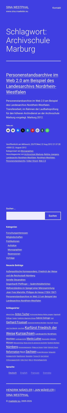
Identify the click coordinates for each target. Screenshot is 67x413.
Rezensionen (14, 253)
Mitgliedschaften (14, 237)
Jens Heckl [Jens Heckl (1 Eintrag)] (21, 328)
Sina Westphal (17, 7)
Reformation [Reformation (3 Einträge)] (13, 351)
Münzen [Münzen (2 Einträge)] (9, 342)
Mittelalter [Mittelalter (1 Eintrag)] (53, 339)
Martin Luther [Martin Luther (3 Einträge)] (34, 338)
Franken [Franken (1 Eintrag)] (14, 318)
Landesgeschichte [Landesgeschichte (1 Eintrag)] (21, 339)
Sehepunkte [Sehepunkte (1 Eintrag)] (52, 352)
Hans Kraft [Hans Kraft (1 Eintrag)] (50, 323)
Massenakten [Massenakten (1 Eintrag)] (46, 339)
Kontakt (56, 7)
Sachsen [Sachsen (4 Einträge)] (31, 351)
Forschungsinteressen (17, 233)
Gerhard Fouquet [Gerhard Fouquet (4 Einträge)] (16, 322)
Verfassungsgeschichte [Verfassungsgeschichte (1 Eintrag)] (13, 360)
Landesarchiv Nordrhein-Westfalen (21, 157)
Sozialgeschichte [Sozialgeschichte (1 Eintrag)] (11, 356)
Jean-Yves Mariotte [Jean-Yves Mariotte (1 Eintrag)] (11, 328)
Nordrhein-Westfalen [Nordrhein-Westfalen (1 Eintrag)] (53, 343)
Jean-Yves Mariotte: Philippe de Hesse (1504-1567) (31, 292)
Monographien (27, 151)
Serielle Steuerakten (16, 279)
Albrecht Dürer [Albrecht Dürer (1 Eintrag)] (10, 314)
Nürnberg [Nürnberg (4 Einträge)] (12, 347)
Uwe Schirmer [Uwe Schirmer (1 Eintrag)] (45, 356)
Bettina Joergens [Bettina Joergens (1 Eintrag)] (48, 314)
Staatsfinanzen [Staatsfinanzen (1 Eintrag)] (21, 356)
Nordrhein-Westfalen (46, 157)
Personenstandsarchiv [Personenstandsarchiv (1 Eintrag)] (24, 347)
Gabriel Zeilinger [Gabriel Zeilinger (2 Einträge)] (43, 318)
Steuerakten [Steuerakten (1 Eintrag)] (29, 356)
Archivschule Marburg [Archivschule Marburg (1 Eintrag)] (36, 314)
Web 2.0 (42, 161)
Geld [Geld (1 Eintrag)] (52, 318)
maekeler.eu (14, 401)
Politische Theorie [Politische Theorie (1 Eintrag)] (53, 347)
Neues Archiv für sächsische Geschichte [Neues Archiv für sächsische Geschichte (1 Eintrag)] (35, 343)
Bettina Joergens (51, 154)
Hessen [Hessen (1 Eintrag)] (56, 323)
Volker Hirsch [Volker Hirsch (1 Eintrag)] (24, 360)
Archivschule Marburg (33, 154)
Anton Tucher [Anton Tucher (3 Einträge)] (22, 314)
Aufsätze (12, 245)
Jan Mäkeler (44, 390)
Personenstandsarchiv (15, 161)
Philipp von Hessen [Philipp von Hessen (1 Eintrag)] (37, 347)
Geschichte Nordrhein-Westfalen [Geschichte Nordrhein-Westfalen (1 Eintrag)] (37, 323)
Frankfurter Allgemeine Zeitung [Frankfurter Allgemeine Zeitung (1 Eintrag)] (26, 318)
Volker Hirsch (32, 161)
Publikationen (12, 241)
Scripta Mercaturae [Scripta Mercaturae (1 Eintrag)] (42, 352)
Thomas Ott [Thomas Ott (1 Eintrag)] (36, 356)
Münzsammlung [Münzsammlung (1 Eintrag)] (18, 343)
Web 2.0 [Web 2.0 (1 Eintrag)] (31, 360)
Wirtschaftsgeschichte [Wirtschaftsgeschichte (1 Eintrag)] (40, 360)
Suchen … (11, 208)
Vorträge (10, 258)
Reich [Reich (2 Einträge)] (22, 352)
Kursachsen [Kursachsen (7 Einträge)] (25, 333)
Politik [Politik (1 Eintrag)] (45, 347)
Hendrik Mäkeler (19, 390)
